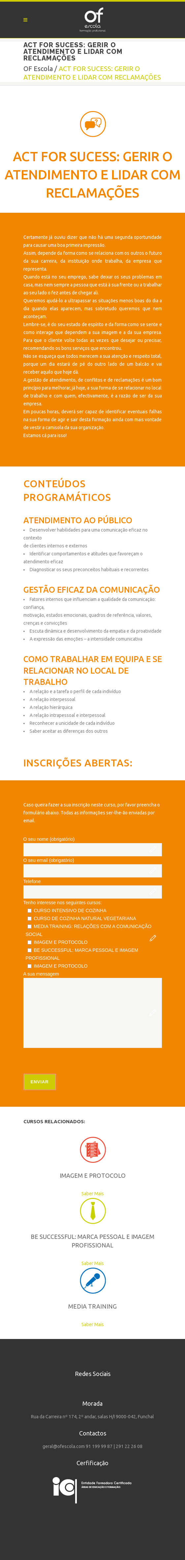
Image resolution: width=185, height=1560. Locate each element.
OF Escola (38, 68)
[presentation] (73, 1061)
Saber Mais (69, 1193)
